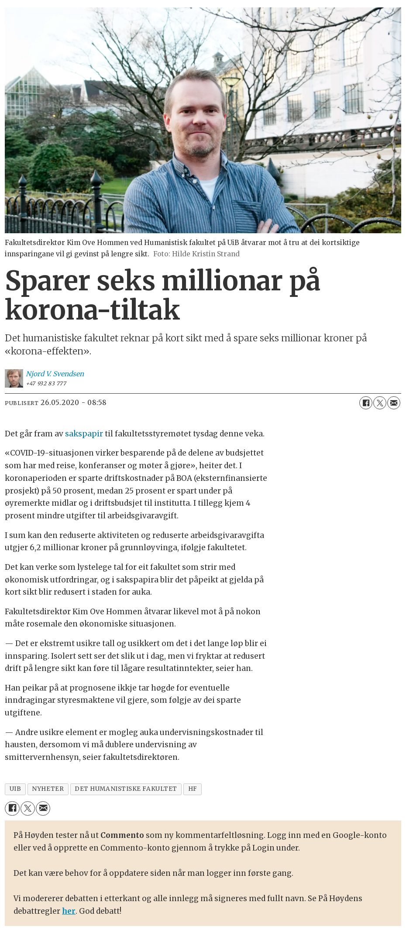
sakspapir (84, 434)
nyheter (48, 789)
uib (15, 789)
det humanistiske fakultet (126, 789)
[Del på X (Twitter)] (379, 402)
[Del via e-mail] (393, 402)
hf (192, 789)
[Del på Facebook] (365, 402)
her (69, 911)
